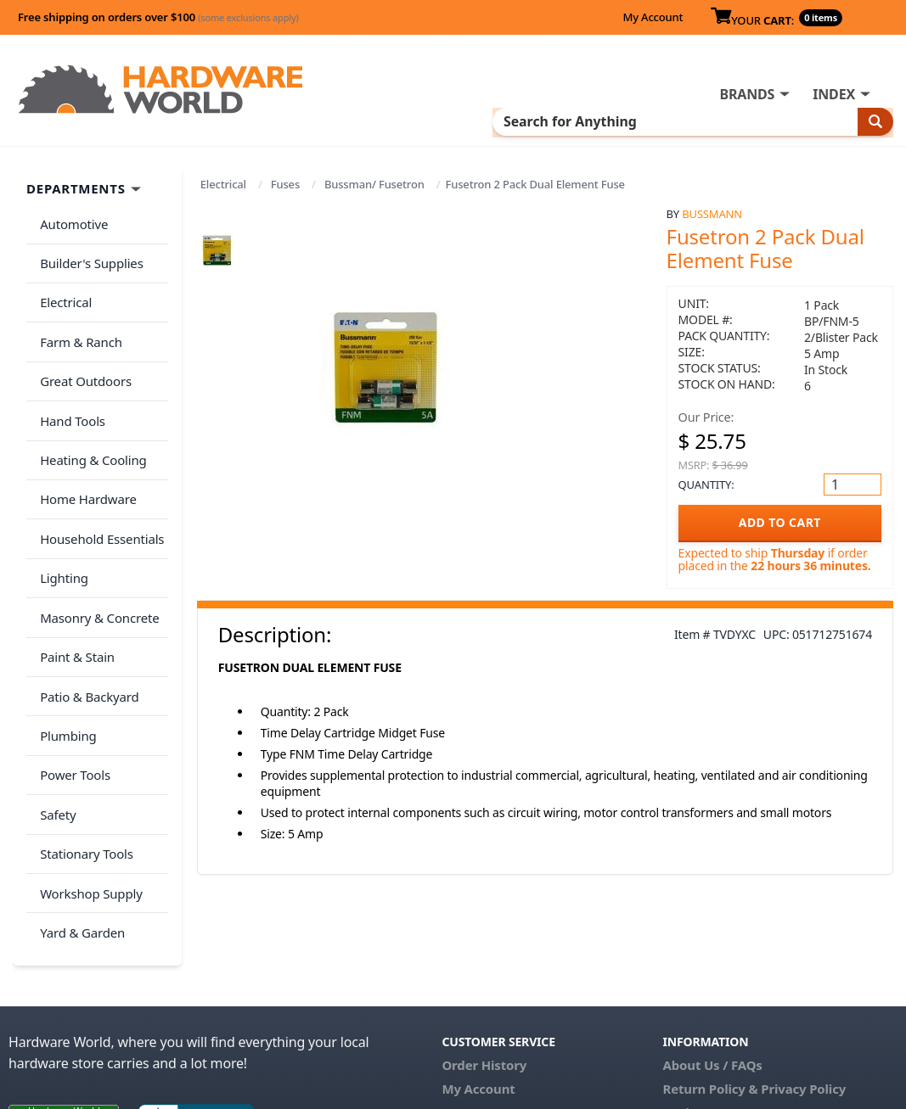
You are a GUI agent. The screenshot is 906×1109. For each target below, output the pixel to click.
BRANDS (390, 94)
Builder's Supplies (88, 232)
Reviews (688, 991)
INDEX (477, 94)
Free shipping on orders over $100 (158, 17)
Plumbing (65, 634)
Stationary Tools (83, 735)
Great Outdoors (82, 333)
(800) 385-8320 (485, 1014)
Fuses (285, 163)
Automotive (70, 199)
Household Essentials (98, 467)
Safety (54, 701)
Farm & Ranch (78, 299)
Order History (484, 943)
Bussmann (712, 192)
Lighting (61, 500)
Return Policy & (710, 967)
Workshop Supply (88, 768)
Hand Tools (69, 366)
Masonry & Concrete (96, 534)
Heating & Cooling (90, 400)
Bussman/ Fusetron (374, 163)
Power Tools (72, 668)
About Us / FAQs (713, 943)
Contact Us (475, 991)
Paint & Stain (74, 567)
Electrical (223, 163)
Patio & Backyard (86, 601)
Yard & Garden (79, 802)
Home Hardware (85, 433)
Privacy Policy (803, 967)
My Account (652, 17)
